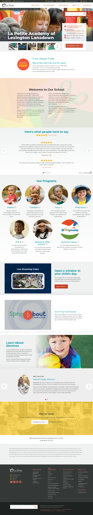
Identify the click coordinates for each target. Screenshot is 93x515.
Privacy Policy (56, 509)
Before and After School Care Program (53, 488)
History (80, 481)
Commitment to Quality (37, 479)
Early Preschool (52, 477)
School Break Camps (53, 492)
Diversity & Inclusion (83, 472)
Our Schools (63, 5)
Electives (50, 496)
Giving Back (81, 479)
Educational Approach (36, 472)
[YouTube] (20, 482)
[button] (43, 172)
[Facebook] (11, 482)
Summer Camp (52, 494)
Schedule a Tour (18, 1)
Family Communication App (68, 478)
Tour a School (66, 474)
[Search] (86, 14)
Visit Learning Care (45, 509)
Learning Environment (36, 482)
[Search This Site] (24, 507)
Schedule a (40, 422)
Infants (49, 472)
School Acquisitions (83, 475)
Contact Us (80, 33)
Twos (49, 475)
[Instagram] (14, 482)
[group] (13, 46)
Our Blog (87, 5)
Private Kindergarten (53, 485)
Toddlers (50, 474)
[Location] (77, 14)
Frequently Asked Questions (82, 484)
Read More (46, 155)
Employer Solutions (71, 1)
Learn (61, 286)
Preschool (50, 479)
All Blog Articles (82, 492)
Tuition (64, 481)
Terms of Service (67, 509)
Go (30, 9)
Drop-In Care (51, 490)
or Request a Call (54, 422)
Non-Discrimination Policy (47, 510)
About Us (75, 5)
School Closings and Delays (68, 487)
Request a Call (80, 31)
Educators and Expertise (36, 476)
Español (83, 1)
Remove (36, 9)
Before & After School (42, 243)
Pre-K (49, 481)
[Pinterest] (17, 482)
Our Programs (49, 5)
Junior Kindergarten (53, 483)
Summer (69, 242)
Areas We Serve (60, 510)
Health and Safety (67, 475)
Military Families (67, 484)
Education (35, 5)
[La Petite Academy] (7, 5)
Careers (59, 1)
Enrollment (66, 482)
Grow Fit (50, 498)
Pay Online (50, 1)
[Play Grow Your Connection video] (28, 315)
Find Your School (67, 472)
